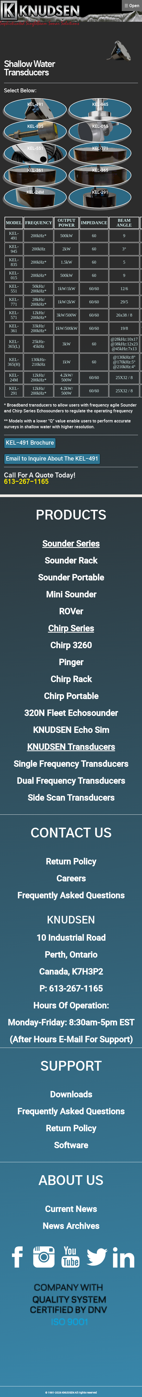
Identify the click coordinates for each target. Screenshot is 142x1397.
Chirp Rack (71, 678)
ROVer (71, 611)
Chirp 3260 (71, 645)
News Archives (71, 1225)
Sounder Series (71, 543)
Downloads (71, 1094)
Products (71, 516)
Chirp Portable (71, 695)
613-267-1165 (26, 482)
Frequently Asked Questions (71, 895)
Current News (71, 1208)
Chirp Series (71, 628)
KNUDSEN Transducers (71, 746)
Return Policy (71, 861)
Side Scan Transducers (71, 797)
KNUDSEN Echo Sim (71, 729)
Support (71, 1067)
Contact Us (71, 833)
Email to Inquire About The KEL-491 (52, 459)
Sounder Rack (71, 560)
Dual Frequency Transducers (71, 780)
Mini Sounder (71, 594)
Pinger (71, 662)
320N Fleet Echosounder (71, 712)
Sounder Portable (71, 577)
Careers (71, 878)
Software (71, 1145)
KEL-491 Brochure (30, 443)
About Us (71, 1181)
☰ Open (131, 5)
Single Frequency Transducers (71, 763)
